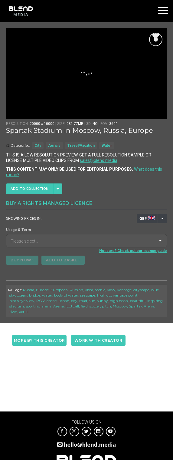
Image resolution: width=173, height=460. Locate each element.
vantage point (125, 295)
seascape (87, 295)
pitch (106, 306)
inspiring (155, 300)
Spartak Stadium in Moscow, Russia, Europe (79, 130)
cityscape (141, 289)
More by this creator (39, 340)
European (59, 289)
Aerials (54, 145)
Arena (58, 306)
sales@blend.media (98, 160)
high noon (119, 300)
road (83, 300)
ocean (22, 295)
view (111, 289)
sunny (102, 300)
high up (104, 295)
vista (89, 289)
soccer (95, 306)
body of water (66, 295)
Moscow (120, 306)
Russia (28, 289)
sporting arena (38, 306)
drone (52, 300)
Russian (76, 289)
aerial (23, 311)
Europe (42, 289)
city (74, 300)
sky (12, 295)
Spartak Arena (141, 306)
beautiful (137, 300)
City (37, 145)
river (13, 311)
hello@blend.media (90, 444)
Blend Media (21, 11)
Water (107, 145)
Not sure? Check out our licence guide (133, 251)
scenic (100, 289)
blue (155, 289)
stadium (16, 306)
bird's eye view (21, 300)
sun (92, 300)
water (47, 295)
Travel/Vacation (81, 145)
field (84, 306)
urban (63, 300)
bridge (34, 295)
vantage (124, 289)
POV (40, 300)
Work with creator (98, 340)
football (72, 306)
